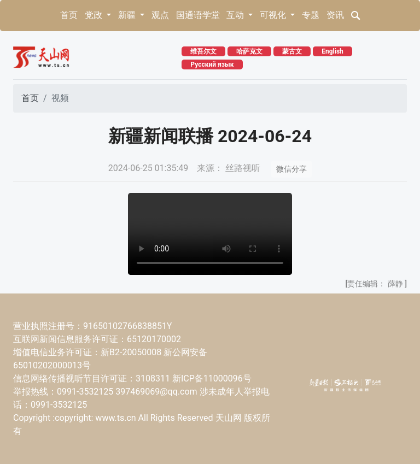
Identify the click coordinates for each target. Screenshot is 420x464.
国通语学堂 (198, 15)
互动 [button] (236, 15)
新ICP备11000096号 (212, 378)
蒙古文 (292, 51)
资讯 (335, 15)
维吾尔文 (203, 51)
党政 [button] (94, 15)
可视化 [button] (274, 15)
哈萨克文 (249, 51)
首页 (69, 15)
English (332, 51)
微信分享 (291, 169)
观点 (160, 15)
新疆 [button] (128, 15)
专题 (310, 15)
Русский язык (212, 64)
